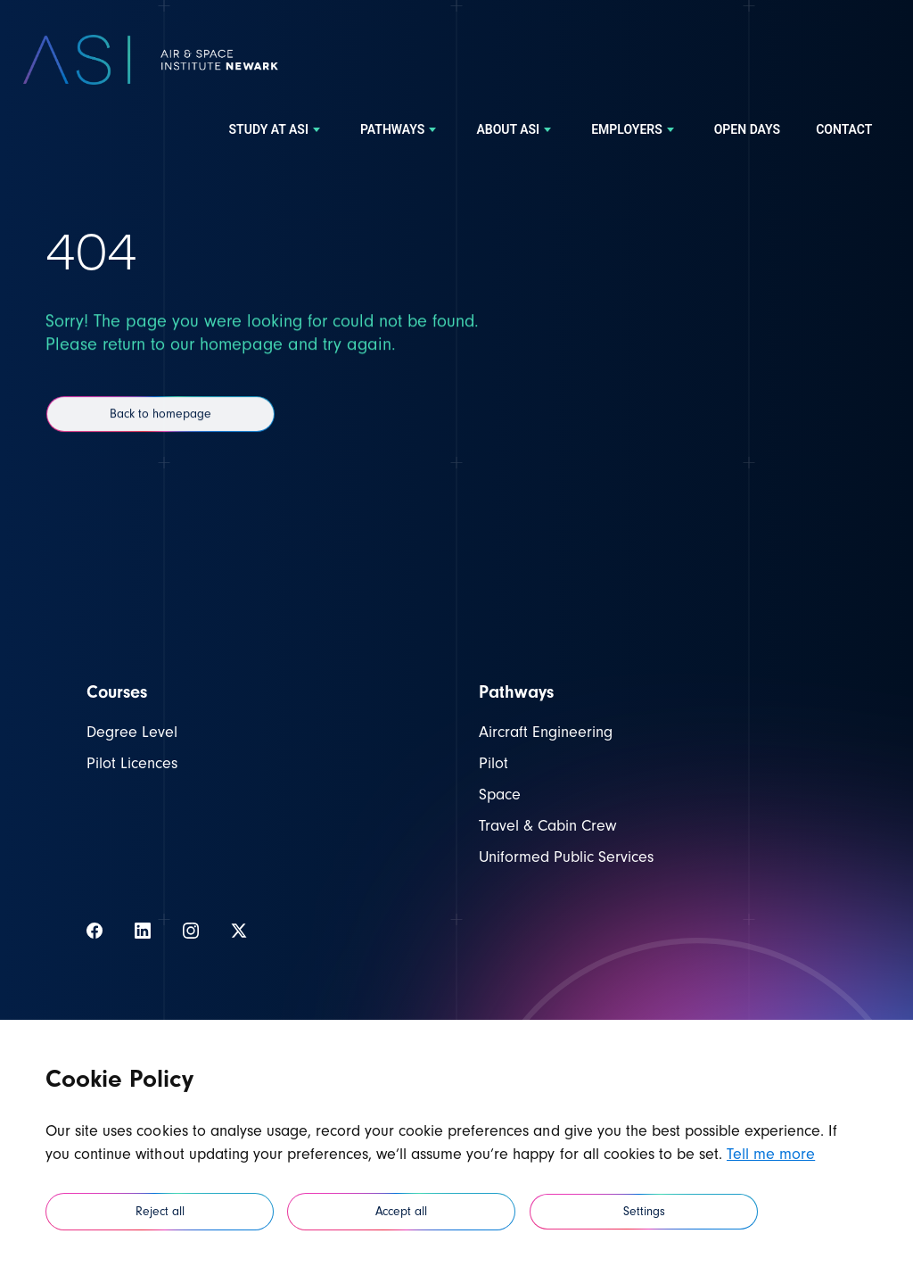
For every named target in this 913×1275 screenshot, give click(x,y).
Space (500, 794)
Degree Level (131, 732)
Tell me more (771, 1154)
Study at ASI (277, 130)
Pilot (493, 763)
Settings (644, 1212)
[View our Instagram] (191, 930)
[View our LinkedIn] (142, 930)
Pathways (400, 130)
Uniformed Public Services (566, 857)
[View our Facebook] (94, 930)
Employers (635, 130)
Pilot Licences (131, 763)
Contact (844, 130)
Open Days (747, 130)
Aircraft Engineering (546, 732)
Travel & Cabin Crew (547, 825)
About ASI (515, 130)
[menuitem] (276, 130)
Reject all (160, 1212)
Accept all (401, 1212)
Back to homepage (160, 436)
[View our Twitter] (239, 930)
